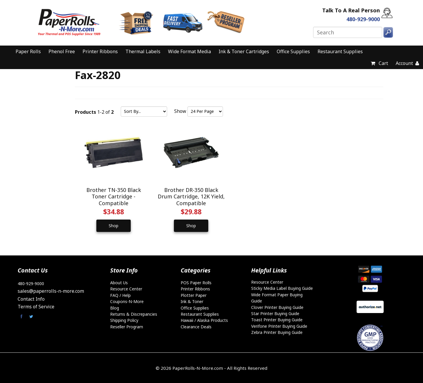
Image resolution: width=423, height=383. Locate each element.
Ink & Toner (192, 301)
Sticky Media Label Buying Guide (282, 288)
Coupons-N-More (127, 301)
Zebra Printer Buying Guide (277, 332)
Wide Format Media (189, 51)
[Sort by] (144, 111)
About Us (119, 282)
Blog (114, 307)
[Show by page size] (205, 111)
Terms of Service (36, 306)
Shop (113, 225)
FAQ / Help (120, 294)
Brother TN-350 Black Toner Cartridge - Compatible (113, 196)
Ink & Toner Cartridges (244, 51)
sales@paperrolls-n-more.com (51, 290)
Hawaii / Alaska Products (204, 320)
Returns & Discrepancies (133, 314)
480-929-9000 (31, 283)
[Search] (347, 32)
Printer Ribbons (100, 51)
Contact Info (31, 298)
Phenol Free (61, 51)
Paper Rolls (28, 51)
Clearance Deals (196, 326)
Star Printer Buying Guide (275, 313)
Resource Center (126, 288)
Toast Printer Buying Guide (277, 319)
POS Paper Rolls (196, 282)
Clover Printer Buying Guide (277, 307)
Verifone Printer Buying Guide (279, 325)
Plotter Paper (194, 294)
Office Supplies (293, 51)
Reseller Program (126, 326)
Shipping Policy (124, 320)
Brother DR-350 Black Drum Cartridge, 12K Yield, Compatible (190, 196)
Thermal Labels (142, 51)
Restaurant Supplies (340, 51)
